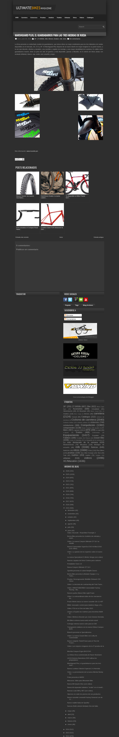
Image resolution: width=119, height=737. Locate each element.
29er (46, 39)
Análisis (51, 17)
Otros (75, 17)
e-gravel (76, 422)
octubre (70, 508)
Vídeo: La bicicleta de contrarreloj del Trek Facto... (85, 576)
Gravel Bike (99, 429)
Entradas (69, 307)
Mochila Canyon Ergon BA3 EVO (79, 643)
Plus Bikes (100, 442)
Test (99, 444)
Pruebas (43, 17)
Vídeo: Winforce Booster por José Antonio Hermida (85, 608)
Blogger (91, 388)
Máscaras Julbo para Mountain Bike (80, 672)
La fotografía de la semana (93, 431)
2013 (68, 724)
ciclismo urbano (82, 414)
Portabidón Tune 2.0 (74, 555)
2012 (68, 727)
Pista (90, 442)
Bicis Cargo (77, 405)
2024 (68, 469)
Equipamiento (71, 426)
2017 (68, 493)
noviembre (72, 505)
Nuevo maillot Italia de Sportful (78, 694)
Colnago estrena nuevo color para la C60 (82, 615)
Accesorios (77, 400)
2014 (68, 721)
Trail (64, 447)
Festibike (79, 429)
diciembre (71, 502)
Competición (88, 416)
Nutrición (66, 442)
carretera (99, 404)
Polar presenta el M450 (75, 669)
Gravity (71, 431)
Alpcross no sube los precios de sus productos (84, 685)
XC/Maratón (70, 452)
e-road (98, 422)
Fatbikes (67, 429)
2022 (68, 476)
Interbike (79, 431)
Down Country (86, 419)
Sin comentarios (75, 39)
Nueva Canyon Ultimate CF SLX (78, 559)
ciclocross (94, 414)
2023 (68, 472)
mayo (70, 702)
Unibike (98, 447)
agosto (70, 515)
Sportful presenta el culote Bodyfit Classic (82, 562)
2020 (68, 483)
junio (69, 522)
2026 (68, 462)
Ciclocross (33, 17)
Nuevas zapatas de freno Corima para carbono (84, 552)
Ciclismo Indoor (68, 414)
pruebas (71, 444)
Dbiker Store (82, 331)
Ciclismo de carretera (83, 411)
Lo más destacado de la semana (80, 434)
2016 (68, 496)
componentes (69, 419)
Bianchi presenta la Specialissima (79, 624)
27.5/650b (40, 39)
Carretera (24, 17)
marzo (70, 709)
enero (70, 716)
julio (69, 518)
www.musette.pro (32, 151)
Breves (51, 39)
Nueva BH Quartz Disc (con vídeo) (79, 675)
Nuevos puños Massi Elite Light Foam (80, 584)
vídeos (88, 449)
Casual (74, 408)
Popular (68, 297)
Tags (77, 297)
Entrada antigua (98, 228)
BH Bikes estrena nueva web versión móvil (82, 612)
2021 (68, 479)
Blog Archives (88, 297)
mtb (61, 39)
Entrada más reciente (22, 228)
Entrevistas (96, 424)
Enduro (56, 39)
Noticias (94, 439)
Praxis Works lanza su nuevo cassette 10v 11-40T (85, 593)
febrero (70, 712)
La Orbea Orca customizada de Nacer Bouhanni (84, 646)
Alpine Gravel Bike (96, 402)
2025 (68, 466)
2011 (68, 731)
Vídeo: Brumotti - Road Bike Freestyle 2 (81, 524)
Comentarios (70, 310)
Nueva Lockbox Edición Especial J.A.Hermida (83, 660)
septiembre (72, 512)
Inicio (61, 228)
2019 (68, 486)
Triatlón (59, 17)
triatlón (87, 447)
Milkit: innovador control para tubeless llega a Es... (85, 596)
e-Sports (66, 424)
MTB (17, 17)
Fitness (87, 429)
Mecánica (83, 436)
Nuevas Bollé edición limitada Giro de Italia (82, 697)
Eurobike (95, 427)
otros (64, 39)
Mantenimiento (68, 436)
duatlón (97, 419)
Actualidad (95, 400)
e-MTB (87, 421)
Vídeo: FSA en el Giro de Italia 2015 (80, 600)
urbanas (66, 449)
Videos (82, 17)
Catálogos (90, 17)
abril (69, 706)
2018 (68, 489)
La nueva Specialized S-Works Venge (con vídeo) (85, 548)
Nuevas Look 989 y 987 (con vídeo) (80, 682)
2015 (68, 499)
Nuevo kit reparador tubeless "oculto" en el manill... (85, 679)
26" (35, 39)
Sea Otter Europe (87, 444)
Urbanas (67, 17)
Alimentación (67, 402)
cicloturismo (68, 417)
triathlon (75, 447)
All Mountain (81, 402)
